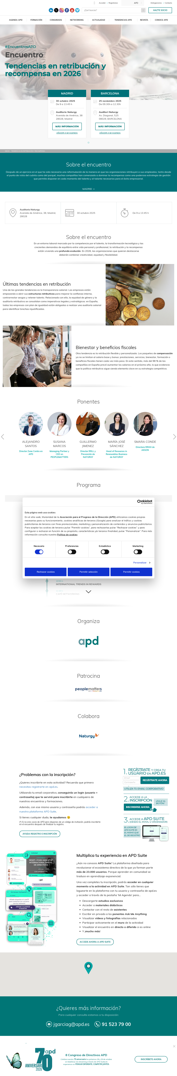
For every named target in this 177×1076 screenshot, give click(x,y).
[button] (88, 142)
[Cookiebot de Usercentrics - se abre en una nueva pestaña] (139, 502)
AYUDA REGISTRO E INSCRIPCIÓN (40, 834)
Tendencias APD (123, 20)
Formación (36, 20)
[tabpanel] (67, 114)
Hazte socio (160, 10)
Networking (77, 20)
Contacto (168, 3)
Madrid (88, 188)
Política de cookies (67, 534)
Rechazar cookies (46, 571)
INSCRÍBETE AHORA (151, 1059)
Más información (67, 126)
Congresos (56, 20)
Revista (144, 20)
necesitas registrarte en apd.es (38, 786)
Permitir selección (89, 571)
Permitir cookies (131, 571)
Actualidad (98, 20)
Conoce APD (161, 20)
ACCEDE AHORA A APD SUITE (95, 942)
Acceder (102, 3)
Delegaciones (156, 3)
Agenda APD (15, 20)
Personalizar (140, 562)
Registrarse (113, 3)
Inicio (7, 151)
